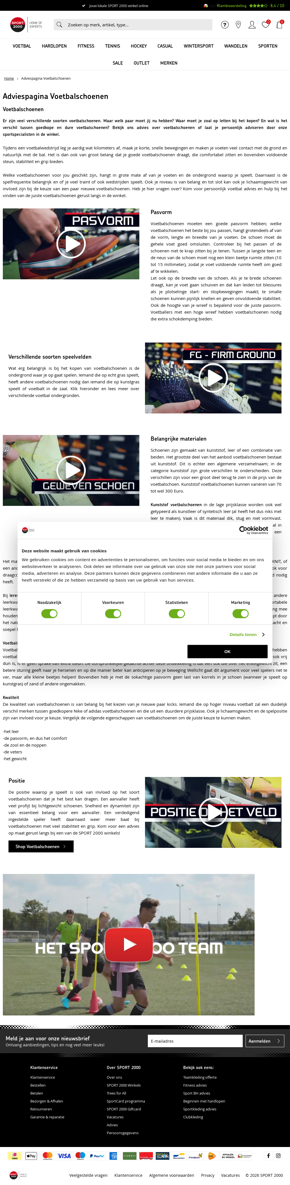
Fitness (86, 46)
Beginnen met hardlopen (204, 1101)
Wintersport (199, 46)
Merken (169, 63)
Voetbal (22, 46)
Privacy (207, 1175)
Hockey (139, 46)
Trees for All (116, 1093)
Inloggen (252, 25)
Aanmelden (259, 1041)
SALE (118, 63)
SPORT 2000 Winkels (124, 1085)
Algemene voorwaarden (171, 1175)
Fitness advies (195, 1085)
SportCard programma (126, 1101)
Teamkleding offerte (200, 1077)
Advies (112, 1124)
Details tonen (243, 634)
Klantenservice (42, 1077)
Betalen (36, 1093)
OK (227, 651)
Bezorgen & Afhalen (46, 1101)
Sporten (268, 46)
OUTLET (142, 63)
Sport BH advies (196, 1093)
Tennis (112, 46)
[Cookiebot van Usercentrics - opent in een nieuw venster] (243, 530)
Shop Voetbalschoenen (37, 846)
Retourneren (41, 1109)
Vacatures (115, 1116)
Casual (165, 46)
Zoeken (59, 24)
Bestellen (38, 1085)
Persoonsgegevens (122, 1132)
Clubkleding (193, 1116)
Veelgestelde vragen (88, 1175)
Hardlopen (54, 46)
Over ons (114, 1077)
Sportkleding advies (199, 1109)
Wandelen (236, 46)
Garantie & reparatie (47, 1116)
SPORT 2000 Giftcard (124, 1109)
